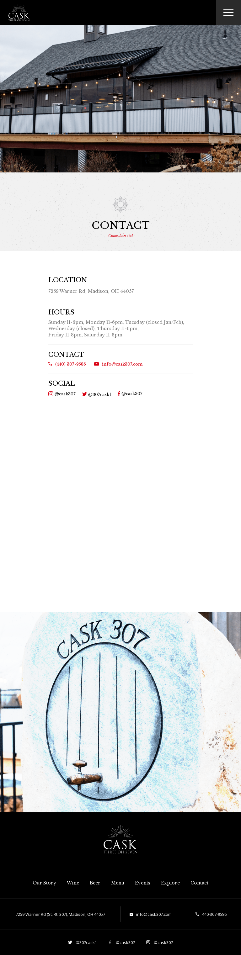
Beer (95, 883)
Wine (73, 883)
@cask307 (64, 394)
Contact (199, 883)
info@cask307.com (122, 364)
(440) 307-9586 (70, 364)
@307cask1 (99, 394)
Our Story (44, 883)
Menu (117, 883)
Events (142, 883)
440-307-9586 (214, 914)
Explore (170, 883)
